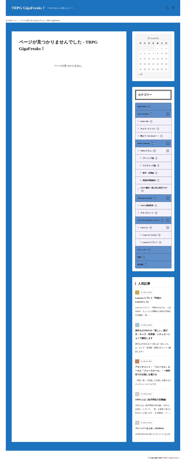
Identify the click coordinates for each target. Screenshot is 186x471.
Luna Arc (146, 226)
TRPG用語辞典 (148, 204)
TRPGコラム (148, 150)
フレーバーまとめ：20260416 (152, 434)
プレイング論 (150, 157)
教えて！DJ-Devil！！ (151, 136)
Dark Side (146, 121)
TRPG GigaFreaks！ (42, 8)
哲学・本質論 (150, 172)
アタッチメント (148, 212)
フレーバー (144, 248)
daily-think (143, 106)
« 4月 (140, 74)
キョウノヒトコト (149, 128)
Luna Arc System (151, 234)
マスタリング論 (151, 165)
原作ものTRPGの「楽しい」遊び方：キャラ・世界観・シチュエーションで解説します (153, 332)
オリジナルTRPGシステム (150, 219)
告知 (141, 256)
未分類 (142, 263)
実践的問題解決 (151, 180)
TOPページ (12, 21)
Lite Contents (144, 113)
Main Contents (145, 143)
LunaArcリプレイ (152, 241)
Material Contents (146, 197)
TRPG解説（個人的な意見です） (154, 188)
